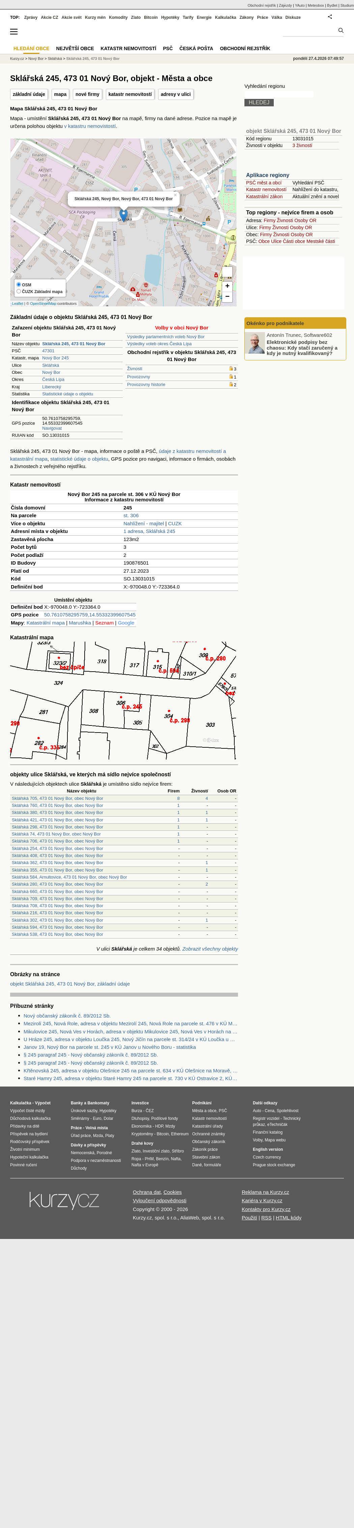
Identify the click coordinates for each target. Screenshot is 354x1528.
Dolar (108, 1118)
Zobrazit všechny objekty (210, 949)
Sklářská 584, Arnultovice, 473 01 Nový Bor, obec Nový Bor (69, 877)
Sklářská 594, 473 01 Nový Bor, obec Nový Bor (57, 927)
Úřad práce (81, 1135)
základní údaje (29, 94)
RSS (266, 1217)
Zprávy (30, 17)
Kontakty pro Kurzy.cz (266, 1209)
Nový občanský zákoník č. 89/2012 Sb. (67, 1016)
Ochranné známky (208, 1134)
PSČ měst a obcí (264, 182)
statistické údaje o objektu (79, 459)
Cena (269, 1110)
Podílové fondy (164, 1118)
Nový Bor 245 (55, 357)
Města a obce (204, 1110)
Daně (197, 1165)
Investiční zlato (156, 1151)
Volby (257, 1140)
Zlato (136, 17)
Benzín (162, 1159)
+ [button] (227, 287)
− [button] (227, 297)
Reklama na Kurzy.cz (265, 1192)
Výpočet (43, 1103)
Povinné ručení (23, 1165)
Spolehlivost (288, 1110)
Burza (136, 1110)
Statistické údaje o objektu (67, 393)
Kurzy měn (95, 17)
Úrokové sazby (84, 1110)
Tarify (188, 17)
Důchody (79, 1168)
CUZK (175, 523)
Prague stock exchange (274, 1165)
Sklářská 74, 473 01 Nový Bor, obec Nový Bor (56, 834)
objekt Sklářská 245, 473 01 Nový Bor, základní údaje (70, 984)
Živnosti (134, 368)
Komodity (118, 17)
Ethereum (179, 1134)
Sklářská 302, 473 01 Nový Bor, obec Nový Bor (57, 920)
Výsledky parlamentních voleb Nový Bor (166, 336)
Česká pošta (196, 48)
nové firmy (87, 94)
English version (268, 1149)
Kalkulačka (225, 17)
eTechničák (277, 1124)
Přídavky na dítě (24, 1126)
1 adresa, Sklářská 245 (149, 531)
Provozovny (138, 376)
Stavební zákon (206, 1157)
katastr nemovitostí (130, 94)
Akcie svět (72, 17)
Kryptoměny (142, 1134)
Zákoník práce (205, 1149)
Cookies (173, 1192)
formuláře (212, 1165)
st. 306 (131, 515)
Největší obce (75, 48)
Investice (140, 1103)
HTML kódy (288, 1217)
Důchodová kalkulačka (30, 1118)
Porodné (104, 1152)
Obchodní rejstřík (262, 5)
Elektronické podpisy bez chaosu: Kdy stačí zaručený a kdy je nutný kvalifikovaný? (302, 347)
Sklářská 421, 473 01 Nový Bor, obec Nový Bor (57, 819)
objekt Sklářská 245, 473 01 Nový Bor (293, 131)
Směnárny (80, 1118)
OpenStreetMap (43, 303)
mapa (60, 94)
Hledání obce (31, 48)
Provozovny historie (146, 384)
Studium (347, 5)
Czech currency (267, 1157)
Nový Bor (51, 372)
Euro (97, 1118)
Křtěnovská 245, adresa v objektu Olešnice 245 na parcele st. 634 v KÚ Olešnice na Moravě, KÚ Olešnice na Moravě (131, 1070)
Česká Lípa (53, 379)
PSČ (168, 48)
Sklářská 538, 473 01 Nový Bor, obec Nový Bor (57, 934)
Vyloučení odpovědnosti (159, 1200)
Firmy (269, 220)
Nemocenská (82, 1152)
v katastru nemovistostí (90, 126)
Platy (109, 1135)
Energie (204, 17)
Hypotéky (170, 17)
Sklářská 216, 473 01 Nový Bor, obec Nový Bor (57, 912)
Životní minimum (25, 1149)
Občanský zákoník (208, 1141)
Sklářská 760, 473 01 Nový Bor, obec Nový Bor (57, 805)
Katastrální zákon (264, 196)
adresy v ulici (176, 94)
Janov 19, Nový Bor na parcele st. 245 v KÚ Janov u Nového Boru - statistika (110, 1047)
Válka (276, 17)
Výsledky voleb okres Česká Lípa (159, 343)
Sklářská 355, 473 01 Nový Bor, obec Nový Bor (57, 870)
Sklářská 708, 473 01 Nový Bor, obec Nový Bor (57, 905)
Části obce (294, 241)
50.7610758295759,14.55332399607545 (90, 614)
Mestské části (320, 241)
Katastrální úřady (207, 1126)
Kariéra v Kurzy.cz (262, 1200)
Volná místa (96, 1128)
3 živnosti (302, 145)
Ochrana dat (147, 1192)
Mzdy (170, 1126)
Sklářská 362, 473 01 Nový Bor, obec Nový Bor (57, 862)
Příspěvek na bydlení (29, 1134)
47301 (48, 350)
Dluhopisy (140, 1118)
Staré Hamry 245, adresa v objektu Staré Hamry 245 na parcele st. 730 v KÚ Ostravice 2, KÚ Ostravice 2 (131, 1078)
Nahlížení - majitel (143, 523)
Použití (249, 1217)
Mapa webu (275, 1140)
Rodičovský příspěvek (30, 1141)
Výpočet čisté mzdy (27, 1110)
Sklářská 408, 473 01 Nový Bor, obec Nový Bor (57, 855)
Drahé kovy (142, 1143)
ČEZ (150, 1110)
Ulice (276, 241)
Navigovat (52, 428)
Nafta (176, 1159)
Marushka (80, 623)
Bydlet (332, 5)
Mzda (98, 1135)
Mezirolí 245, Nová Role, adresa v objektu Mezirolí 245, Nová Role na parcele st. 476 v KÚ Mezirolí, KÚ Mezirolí (131, 1023)
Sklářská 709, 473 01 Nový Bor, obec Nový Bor (57, 898)
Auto (257, 1110)
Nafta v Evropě (144, 1165)
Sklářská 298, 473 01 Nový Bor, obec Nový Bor (57, 826)
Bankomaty (98, 1103)
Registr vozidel (266, 1118)
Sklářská (50, 365)
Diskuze (293, 17)
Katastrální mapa (46, 623)
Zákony (246, 17)
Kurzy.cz (17, 59)
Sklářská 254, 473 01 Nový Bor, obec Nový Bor (57, 848)
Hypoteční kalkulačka (29, 1157)
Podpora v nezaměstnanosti (96, 1160)
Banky (77, 1103)
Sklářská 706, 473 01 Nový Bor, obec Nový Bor (57, 841)
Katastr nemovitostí (266, 189)
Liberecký (51, 386)
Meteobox (316, 5)
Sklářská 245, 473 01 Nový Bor (92, 59)
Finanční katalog (268, 1132)
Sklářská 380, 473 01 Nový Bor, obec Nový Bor (57, 812)
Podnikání (201, 1103)
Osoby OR (305, 220)
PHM (149, 1159)
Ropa (136, 1159)
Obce (264, 241)
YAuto (300, 5)
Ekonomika (141, 1126)
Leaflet (17, 303)
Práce (262, 17)
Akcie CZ (49, 17)
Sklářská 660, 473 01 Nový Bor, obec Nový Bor (57, 891)
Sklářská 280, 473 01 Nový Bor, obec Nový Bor (57, 884)
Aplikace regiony (267, 175)
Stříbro (178, 1151)
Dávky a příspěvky (88, 1145)
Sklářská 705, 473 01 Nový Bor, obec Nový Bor (57, 798)
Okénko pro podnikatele (275, 323)
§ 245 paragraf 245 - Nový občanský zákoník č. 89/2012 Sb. (91, 1055)
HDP (159, 1126)
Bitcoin (151, 17)
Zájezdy (285, 5)
